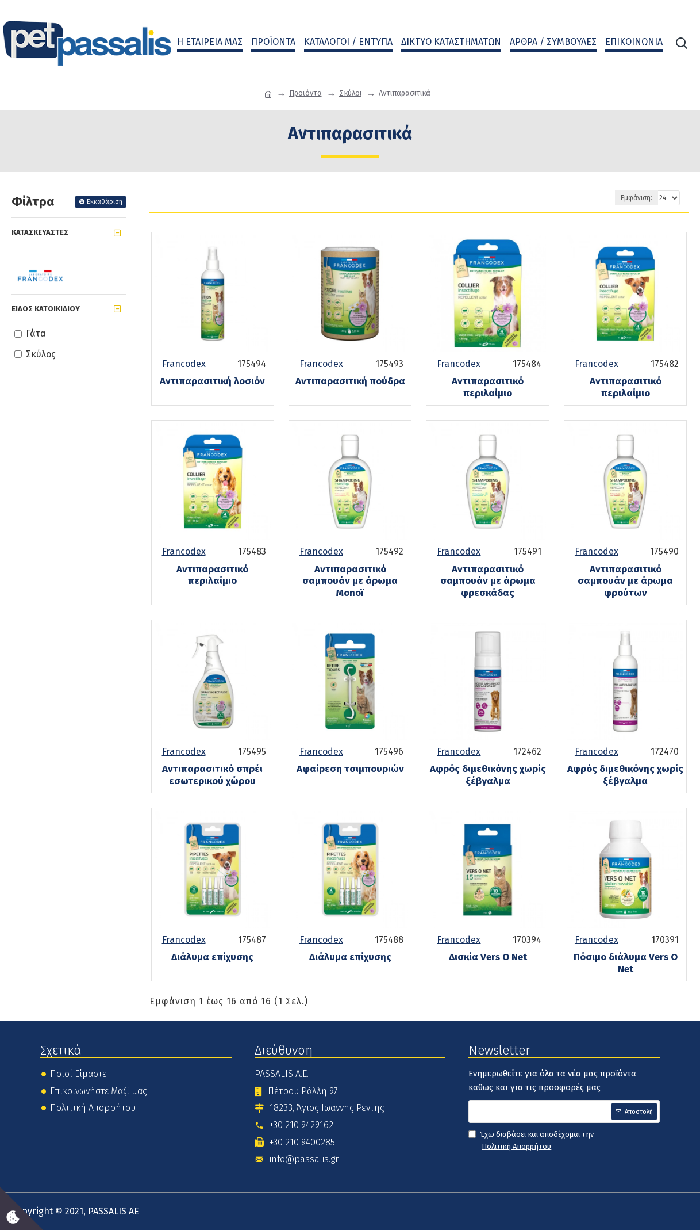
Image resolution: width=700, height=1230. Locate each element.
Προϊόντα (305, 93)
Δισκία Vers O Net (488, 957)
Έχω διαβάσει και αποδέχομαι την (531, 1141)
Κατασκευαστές (39, 232)
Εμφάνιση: (636, 198)
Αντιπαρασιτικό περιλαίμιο (488, 387)
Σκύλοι (350, 93)
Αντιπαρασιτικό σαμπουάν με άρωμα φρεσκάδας (488, 581)
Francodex (184, 363)
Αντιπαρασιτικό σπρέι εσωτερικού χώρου (212, 774)
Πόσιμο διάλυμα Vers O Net (626, 963)
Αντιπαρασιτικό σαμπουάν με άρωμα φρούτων (625, 581)
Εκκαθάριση (104, 201)
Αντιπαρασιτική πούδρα (350, 381)
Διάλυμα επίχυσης (212, 957)
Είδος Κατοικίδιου (45, 308)
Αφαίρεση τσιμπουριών (350, 769)
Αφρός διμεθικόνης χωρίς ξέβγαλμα (488, 774)
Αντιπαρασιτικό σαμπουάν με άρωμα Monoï (350, 581)
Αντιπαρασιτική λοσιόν (212, 381)
